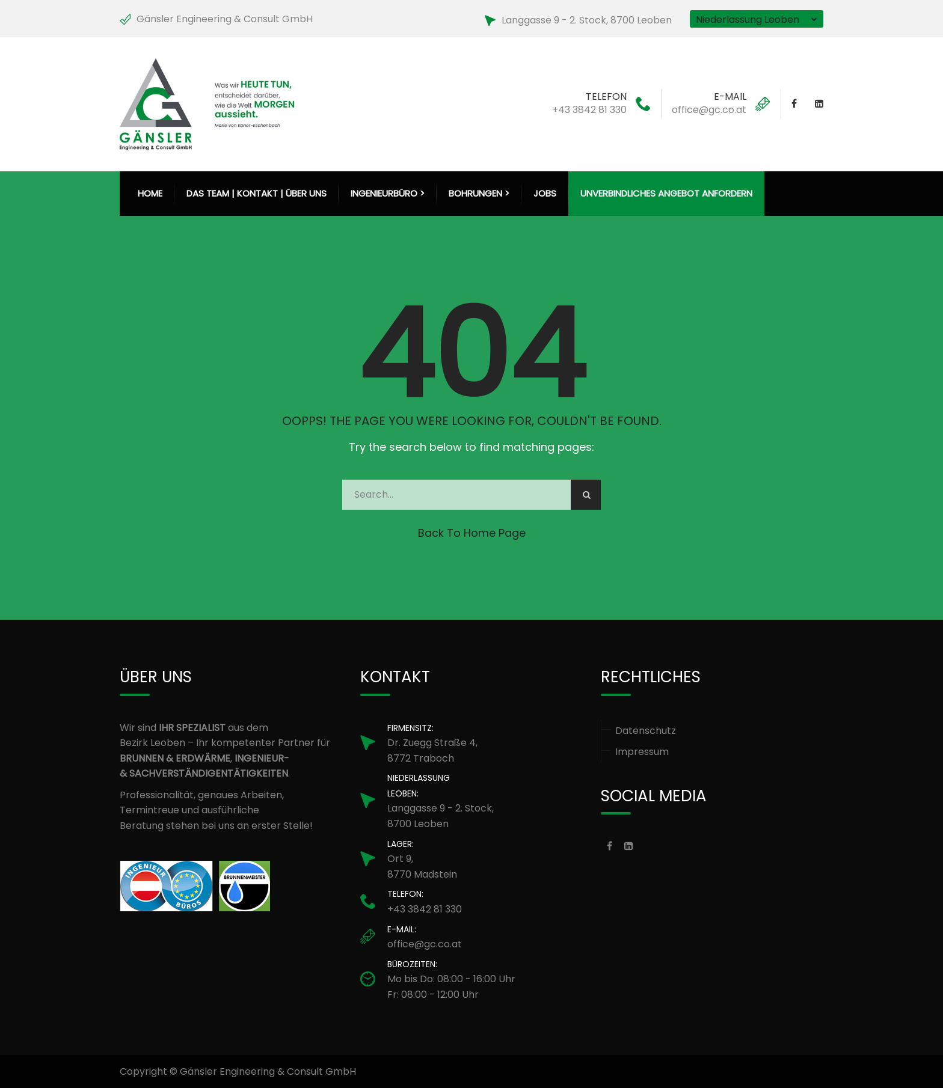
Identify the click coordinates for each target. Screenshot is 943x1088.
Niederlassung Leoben (747, 19)
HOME (150, 193)
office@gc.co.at (709, 110)
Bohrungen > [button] (479, 193)
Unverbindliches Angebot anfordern (666, 193)
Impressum (642, 752)
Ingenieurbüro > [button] (388, 193)
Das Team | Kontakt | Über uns (256, 193)
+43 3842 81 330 (589, 110)
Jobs (544, 193)
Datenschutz (645, 731)
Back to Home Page (472, 532)
